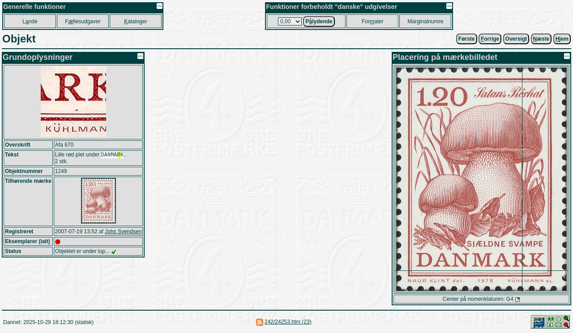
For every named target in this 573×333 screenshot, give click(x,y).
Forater (373, 21)
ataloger (135, 21)
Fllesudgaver (82, 21)
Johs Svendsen (123, 232)
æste (541, 39)
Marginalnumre (425, 21)
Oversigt (516, 39)
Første (466, 39)
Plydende (318, 21)
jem (562, 39)
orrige (490, 39)
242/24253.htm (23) (288, 322)
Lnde (29, 21)
